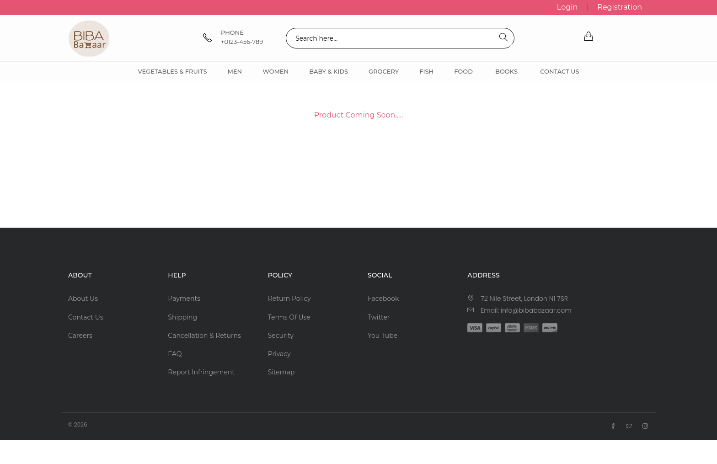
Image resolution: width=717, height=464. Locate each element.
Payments (184, 298)
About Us (83, 298)
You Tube (382, 335)
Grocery (384, 71)
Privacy (279, 354)
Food (463, 71)
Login (567, 7)
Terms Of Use (289, 317)
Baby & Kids (328, 71)
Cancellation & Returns (204, 335)
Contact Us (559, 71)
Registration (619, 7)
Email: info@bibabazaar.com (526, 310)
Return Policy (289, 298)
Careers (80, 335)
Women (275, 71)
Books (506, 71)
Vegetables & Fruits (172, 71)
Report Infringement (201, 372)
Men (234, 71)
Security (281, 335)
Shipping (182, 317)
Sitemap (281, 372)
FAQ (175, 354)
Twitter (379, 317)
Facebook (383, 298)
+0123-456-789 (242, 41)
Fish (426, 71)
